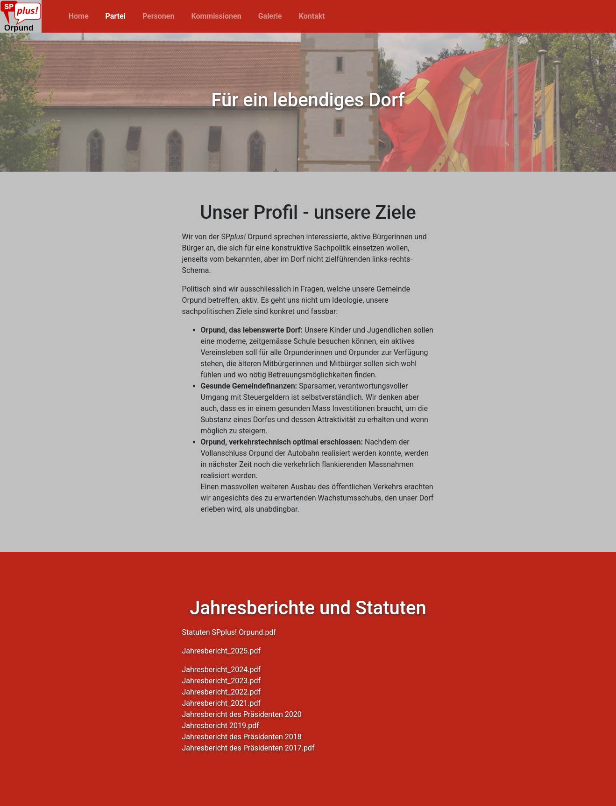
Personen (158, 16)
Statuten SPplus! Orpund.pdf (229, 632)
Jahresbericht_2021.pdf (221, 703)
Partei (116, 16)
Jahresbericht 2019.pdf (220, 725)
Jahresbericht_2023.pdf (221, 680)
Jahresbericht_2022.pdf (221, 692)
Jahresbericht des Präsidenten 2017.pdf (248, 747)
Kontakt (312, 16)
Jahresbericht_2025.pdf (221, 650)
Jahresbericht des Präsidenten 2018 (242, 736)
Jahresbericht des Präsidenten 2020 (242, 714)
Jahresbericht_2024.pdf (221, 669)
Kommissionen (216, 16)
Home (79, 16)
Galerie (270, 16)
